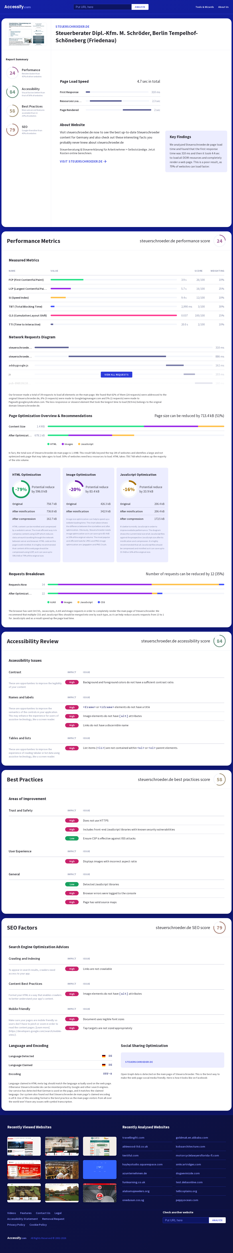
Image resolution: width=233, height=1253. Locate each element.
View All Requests (116, 374)
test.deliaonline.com (189, 1182)
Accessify (17, 7)
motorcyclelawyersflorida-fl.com (197, 1155)
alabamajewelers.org (135, 1191)
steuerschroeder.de (72, 26)
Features (25, 1213)
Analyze (140, 7)
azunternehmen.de (134, 1173)
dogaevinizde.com (188, 1173)
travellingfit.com (133, 1137)
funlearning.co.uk (133, 1182)
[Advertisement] (141, 62)
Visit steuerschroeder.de (83, 161)
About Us (223, 7)
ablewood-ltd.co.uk (135, 1146)
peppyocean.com (187, 1200)
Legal (58, 1213)
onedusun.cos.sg (133, 1200)
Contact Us (43, 1213)
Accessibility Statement (22, 1219)
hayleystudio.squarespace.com (142, 1164)
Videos (11, 1213)
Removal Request (53, 1219)
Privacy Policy (16, 1224)
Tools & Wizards (205, 7)
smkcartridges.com (188, 1164)
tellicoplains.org (186, 1191)
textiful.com (130, 1155)
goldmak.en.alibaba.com (192, 1137)
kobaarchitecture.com (190, 1146)
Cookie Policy (38, 1224)
